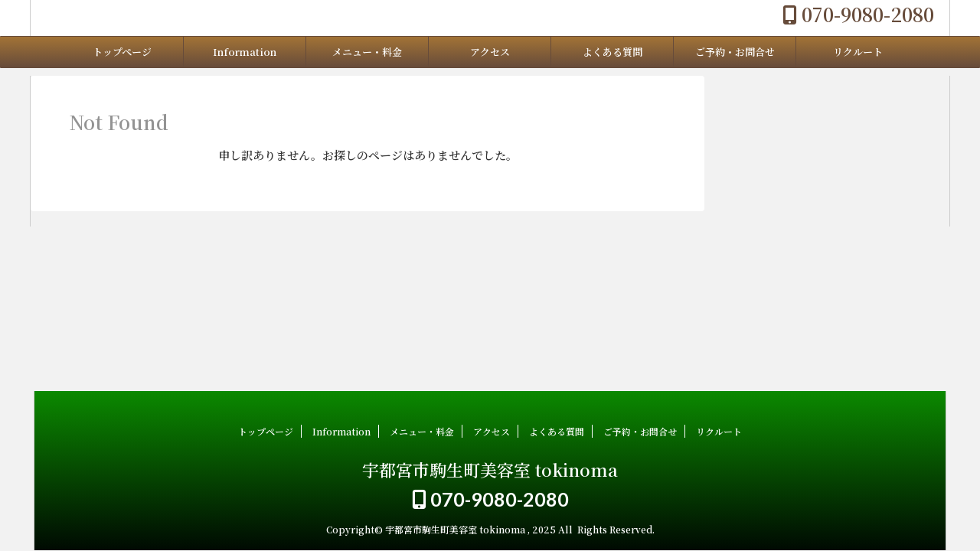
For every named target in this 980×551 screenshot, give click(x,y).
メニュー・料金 (367, 51)
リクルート (858, 51)
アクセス (490, 51)
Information (244, 51)
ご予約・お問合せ (735, 51)
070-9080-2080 (858, 14)
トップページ (122, 51)
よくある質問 (612, 51)
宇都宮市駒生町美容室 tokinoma (490, 469)
